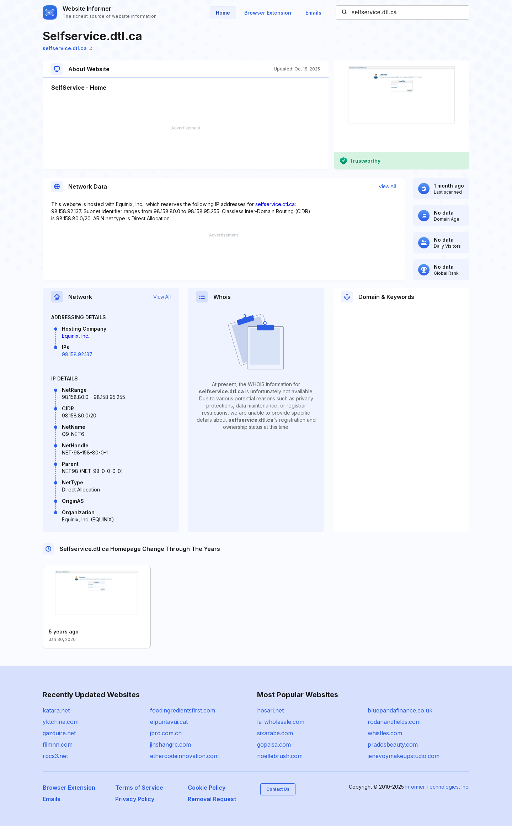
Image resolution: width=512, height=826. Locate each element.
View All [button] (387, 186)
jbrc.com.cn (166, 733)
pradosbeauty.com (393, 744)
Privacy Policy (134, 799)
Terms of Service (139, 787)
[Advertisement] (185, 148)
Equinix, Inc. (75, 336)
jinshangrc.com (170, 744)
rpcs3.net (55, 755)
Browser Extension (267, 13)
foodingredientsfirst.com (182, 710)
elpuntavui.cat (169, 721)
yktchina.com (61, 721)
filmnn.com (58, 744)
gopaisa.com (274, 744)
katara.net (56, 710)
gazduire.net (59, 733)
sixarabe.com (275, 733)
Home (223, 13)
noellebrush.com (280, 755)
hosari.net (270, 710)
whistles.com (385, 733)
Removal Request (212, 799)
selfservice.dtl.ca (67, 48)
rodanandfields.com (394, 721)
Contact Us (277, 789)
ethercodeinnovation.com (184, 755)
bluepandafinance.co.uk (400, 710)
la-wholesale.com (280, 721)
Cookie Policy (206, 787)
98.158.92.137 (77, 354)
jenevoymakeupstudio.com (403, 755)
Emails (313, 13)
